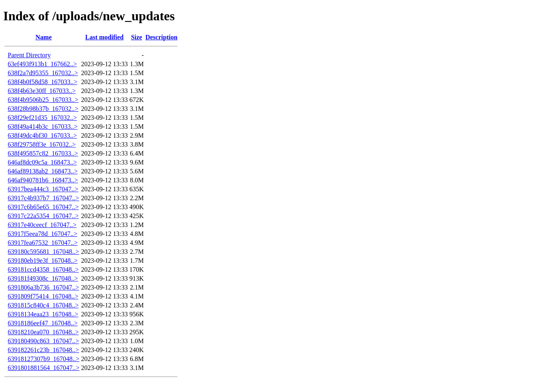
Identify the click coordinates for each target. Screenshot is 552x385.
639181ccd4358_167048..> (43, 269)
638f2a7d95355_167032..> (43, 72)
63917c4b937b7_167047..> (43, 198)
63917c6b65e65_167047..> (43, 206)
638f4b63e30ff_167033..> (42, 90)
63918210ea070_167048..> (43, 332)
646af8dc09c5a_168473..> (42, 162)
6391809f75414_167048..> (43, 296)
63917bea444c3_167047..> (43, 189)
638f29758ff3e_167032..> (42, 144)
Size (136, 37)
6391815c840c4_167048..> (43, 305)
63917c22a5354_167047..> (43, 215)
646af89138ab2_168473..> (43, 171)
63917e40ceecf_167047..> (42, 224)
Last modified (104, 37)
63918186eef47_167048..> (43, 323)
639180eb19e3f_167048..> (43, 260)
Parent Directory (29, 55)
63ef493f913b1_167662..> (42, 64)
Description (161, 37)
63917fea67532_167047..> (43, 242)
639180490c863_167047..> (43, 340)
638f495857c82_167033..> (43, 153)
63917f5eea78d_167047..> (42, 233)
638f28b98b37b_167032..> (43, 108)
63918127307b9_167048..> (43, 358)
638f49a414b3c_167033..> (43, 126)
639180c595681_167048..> (43, 251)
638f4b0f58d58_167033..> (42, 81)
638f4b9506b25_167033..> (43, 99)
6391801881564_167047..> (43, 367)
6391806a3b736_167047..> (43, 287)
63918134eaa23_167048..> (43, 314)
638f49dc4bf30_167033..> (42, 135)
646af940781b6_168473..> (43, 180)
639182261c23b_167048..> (43, 349)
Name (44, 37)
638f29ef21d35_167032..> (42, 117)
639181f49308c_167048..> (43, 278)
